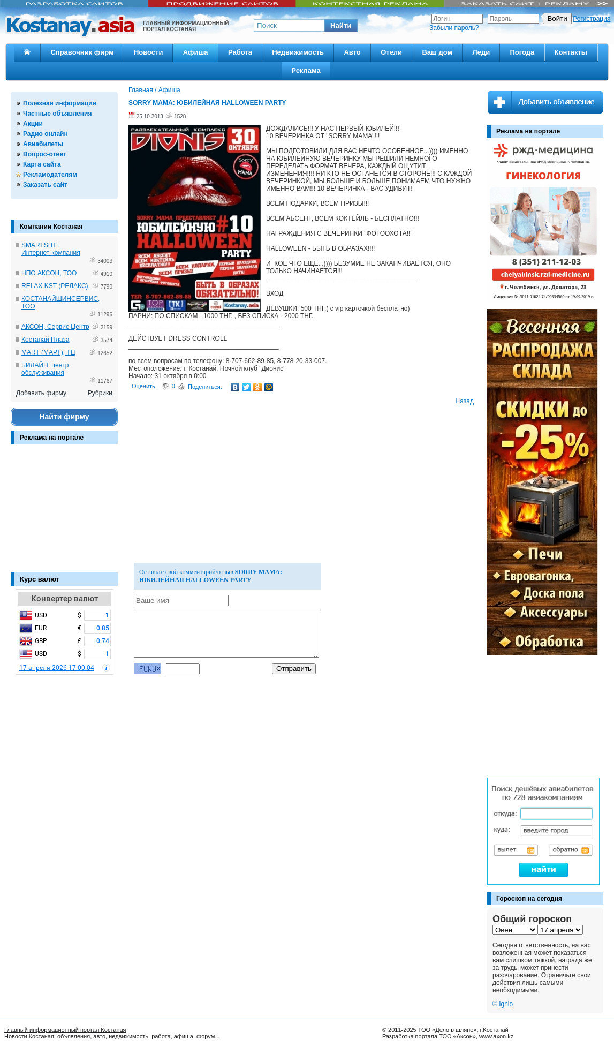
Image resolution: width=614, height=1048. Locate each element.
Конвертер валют (64, 599)
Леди (481, 52)
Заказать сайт (45, 185)
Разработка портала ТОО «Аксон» (429, 1036)
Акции (33, 123)
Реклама (305, 70)
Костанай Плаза (45, 339)
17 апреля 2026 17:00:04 (56, 668)
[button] (341, 25)
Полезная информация (59, 103)
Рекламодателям (50, 174)
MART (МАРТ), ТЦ (48, 352)
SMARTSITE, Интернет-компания (50, 249)
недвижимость (128, 1036)
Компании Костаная (51, 226)
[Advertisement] (64, 513)
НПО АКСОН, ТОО (49, 273)
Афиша (195, 52)
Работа (240, 52)
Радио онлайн (45, 134)
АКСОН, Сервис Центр (55, 326)
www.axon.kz (496, 1036)
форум (205, 1036)
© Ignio (502, 1004)
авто (99, 1036)
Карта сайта (42, 164)
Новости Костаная (29, 1036)
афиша (183, 1036)
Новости (148, 52)
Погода (522, 52)
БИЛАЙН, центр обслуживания (45, 368)
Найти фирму (64, 416)
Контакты (571, 52)
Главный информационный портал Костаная (65, 1030)
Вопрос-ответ (44, 154)
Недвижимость (298, 52)
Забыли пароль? (454, 28)
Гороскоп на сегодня (529, 898)
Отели (391, 52)
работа (160, 1036)
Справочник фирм (81, 52)
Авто (352, 52)
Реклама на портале (52, 437)
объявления (73, 1036)
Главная (140, 90)
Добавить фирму (41, 393)
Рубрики (100, 393)
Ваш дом (437, 52)
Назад (465, 401)
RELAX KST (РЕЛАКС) (54, 286)
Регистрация (591, 18)
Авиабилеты (43, 144)
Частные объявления (57, 113)
